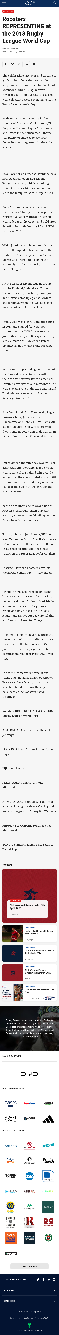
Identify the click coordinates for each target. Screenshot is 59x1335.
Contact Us (28, 1318)
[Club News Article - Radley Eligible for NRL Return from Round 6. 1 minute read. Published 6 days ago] (29, 933)
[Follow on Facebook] (43, 1279)
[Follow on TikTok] (38, 1279)
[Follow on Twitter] (49, 1279)
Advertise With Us (42, 1318)
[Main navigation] (4, 3)
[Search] (55, 3)
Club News (8, 11)
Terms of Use (23, 1311)
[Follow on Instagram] (54, 1279)
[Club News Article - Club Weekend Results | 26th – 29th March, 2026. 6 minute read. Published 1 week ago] (29, 953)
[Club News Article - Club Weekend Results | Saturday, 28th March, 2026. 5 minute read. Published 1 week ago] (29, 972)
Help (20, 1318)
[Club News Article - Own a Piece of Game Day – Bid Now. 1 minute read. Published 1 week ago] (29, 992)
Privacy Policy (36, 1311)
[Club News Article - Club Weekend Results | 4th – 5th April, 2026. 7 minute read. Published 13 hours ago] (29, 896)
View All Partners (29, 1266)
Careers (13, 1318)
